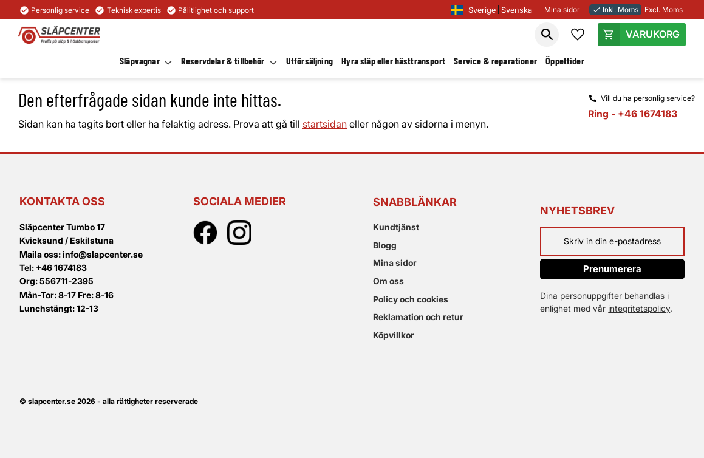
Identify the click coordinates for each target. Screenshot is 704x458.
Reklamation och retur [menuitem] (418, 317)
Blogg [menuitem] (385, 245)
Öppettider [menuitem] (564, 60)
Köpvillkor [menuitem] (393, 335)
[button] (547, 34)
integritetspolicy (639, 308)
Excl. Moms (663, 9)
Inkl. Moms (615, 9)
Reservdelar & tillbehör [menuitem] (223, 60)
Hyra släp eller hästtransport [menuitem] (393, 60)
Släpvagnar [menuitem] (140, 60)
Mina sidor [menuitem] (395, 263)
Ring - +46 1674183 (632, 114)
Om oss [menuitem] (388, 281)
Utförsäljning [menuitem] (309, 60)
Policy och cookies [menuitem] (410, 299)
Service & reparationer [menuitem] (495, 60)
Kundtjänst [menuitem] (396, 227)
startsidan (324, 124)
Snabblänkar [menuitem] (415, 202)
